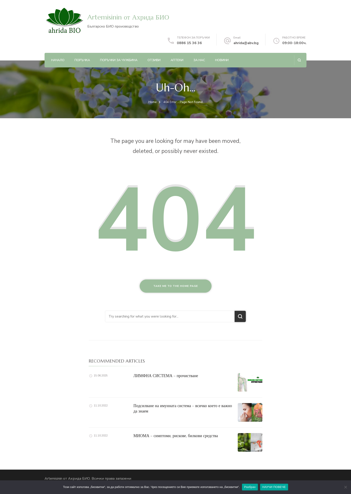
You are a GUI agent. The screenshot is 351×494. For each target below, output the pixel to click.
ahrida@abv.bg (246, 43)
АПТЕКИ (177, 60)
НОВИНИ (222, 60)
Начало (57, 60)
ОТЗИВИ (154, 60)
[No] (345, 487)
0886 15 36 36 (189, 43)
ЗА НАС (199, 60)
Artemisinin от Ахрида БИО (128, 17)
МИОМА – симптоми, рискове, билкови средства (175, 435)
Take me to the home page (175, 286)
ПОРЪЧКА (82, 60)
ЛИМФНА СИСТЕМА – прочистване (165, 375)
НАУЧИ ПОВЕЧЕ (274, 487)
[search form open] (299, 60)
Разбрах (250, 487)
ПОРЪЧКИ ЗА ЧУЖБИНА (118, 60)
